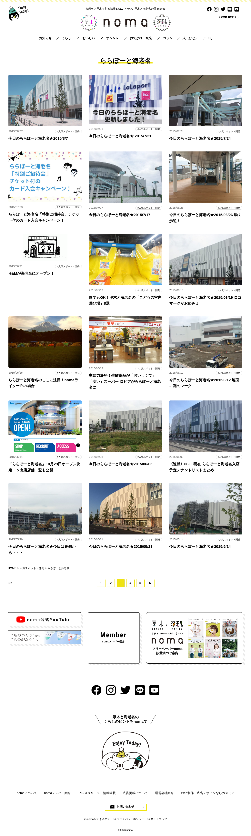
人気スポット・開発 (68, 131)
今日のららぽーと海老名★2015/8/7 (38, 139)
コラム (167, 38)
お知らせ (45, 38)
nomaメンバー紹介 (57, 794)
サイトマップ (159, 820)
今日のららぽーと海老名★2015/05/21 (120, 547)
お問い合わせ (125, 808)
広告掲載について (135, 794)
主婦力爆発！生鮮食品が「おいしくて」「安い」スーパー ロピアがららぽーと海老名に (125, 382)
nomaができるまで (98, 820)
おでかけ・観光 (141, 38)
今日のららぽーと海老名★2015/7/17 (119, 215)
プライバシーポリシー (130, 820)
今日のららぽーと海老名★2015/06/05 (120, 465)
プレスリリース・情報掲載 (97, 794)
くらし (66, 38)
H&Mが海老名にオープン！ (31, 274)
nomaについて (27, 794)
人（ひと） (190, 38)
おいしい (88, 38)
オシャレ (112, 38)
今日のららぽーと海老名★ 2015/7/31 (120, 136)
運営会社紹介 (164, 794)
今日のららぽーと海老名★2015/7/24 (200, 139)
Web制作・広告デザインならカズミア (208, 794)
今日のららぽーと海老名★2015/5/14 (200, 547)
